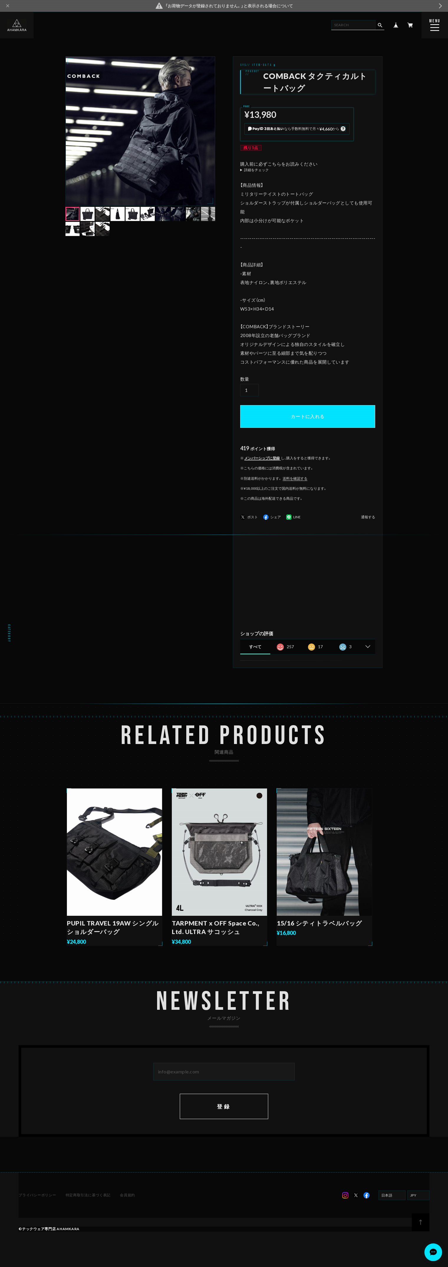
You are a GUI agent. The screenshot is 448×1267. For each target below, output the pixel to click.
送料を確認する (295, 478)
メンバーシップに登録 (262, 458)
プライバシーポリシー (38, 1203)
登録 (224, 1114)
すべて (255, 646)
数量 (244, 379)
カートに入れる (308, 416)
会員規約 (126, 1203)
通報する (368, 517)
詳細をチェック (256, 170)
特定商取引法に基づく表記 (88, 1203)
